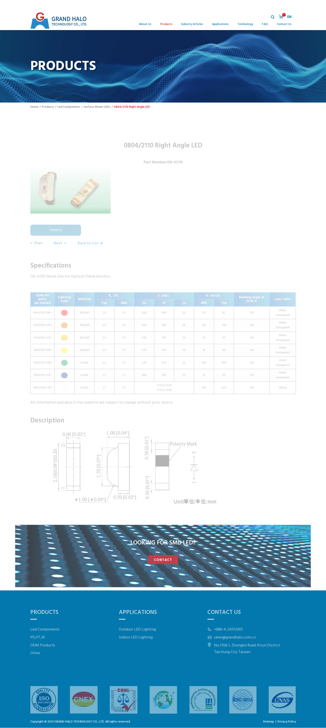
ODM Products (42, 658)
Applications (220, 24)
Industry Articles (192, 24)
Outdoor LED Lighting (137, 642)
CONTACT (163, 559)
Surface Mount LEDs (97, 106)
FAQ (265, 24)
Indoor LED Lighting (136, 650)
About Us (145, 24)
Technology (245, 24)
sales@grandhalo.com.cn (235, 650)
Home (34, 106)
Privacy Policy (287, 721)
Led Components (69, 106)
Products (166, 24)
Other (35, 666)
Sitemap (268, 721)
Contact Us (284, 24)
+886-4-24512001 (228, 642)
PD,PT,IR (37, 650)
